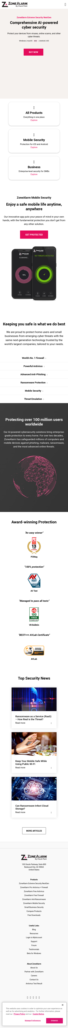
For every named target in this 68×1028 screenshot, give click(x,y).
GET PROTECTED (34, 234)
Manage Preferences (33, 1020)
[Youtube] (39, 997)
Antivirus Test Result (34, 984)
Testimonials (34, 949)
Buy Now (33, 52)
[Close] (62, 1005)
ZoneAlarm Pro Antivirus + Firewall (34, 887)
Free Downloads (34, 915)
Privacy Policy (19, 1014)
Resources (34, 933)
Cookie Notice (38, 1014)
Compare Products (34, 911)
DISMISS (54, 1020)
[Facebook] (27, 997)
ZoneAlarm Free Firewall (34, 895)
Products (34, 879)
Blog (34, 930)
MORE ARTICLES (34, 830)
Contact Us (34, 980)
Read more (34, 723)
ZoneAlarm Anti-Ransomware (34, 899)
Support (34, 941)
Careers (34, 976)
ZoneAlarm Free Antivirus (34, 891)
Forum (34, 945)
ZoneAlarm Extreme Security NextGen (34, 883)
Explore (34, 120)
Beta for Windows (34, 953)
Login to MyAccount (34, 937)
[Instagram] (30, 997)
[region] (34, 1014)
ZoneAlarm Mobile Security (34, 903)
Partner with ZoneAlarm (34, 972)
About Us (34, 968)
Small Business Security (34, 907)
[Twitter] (33, 997)
